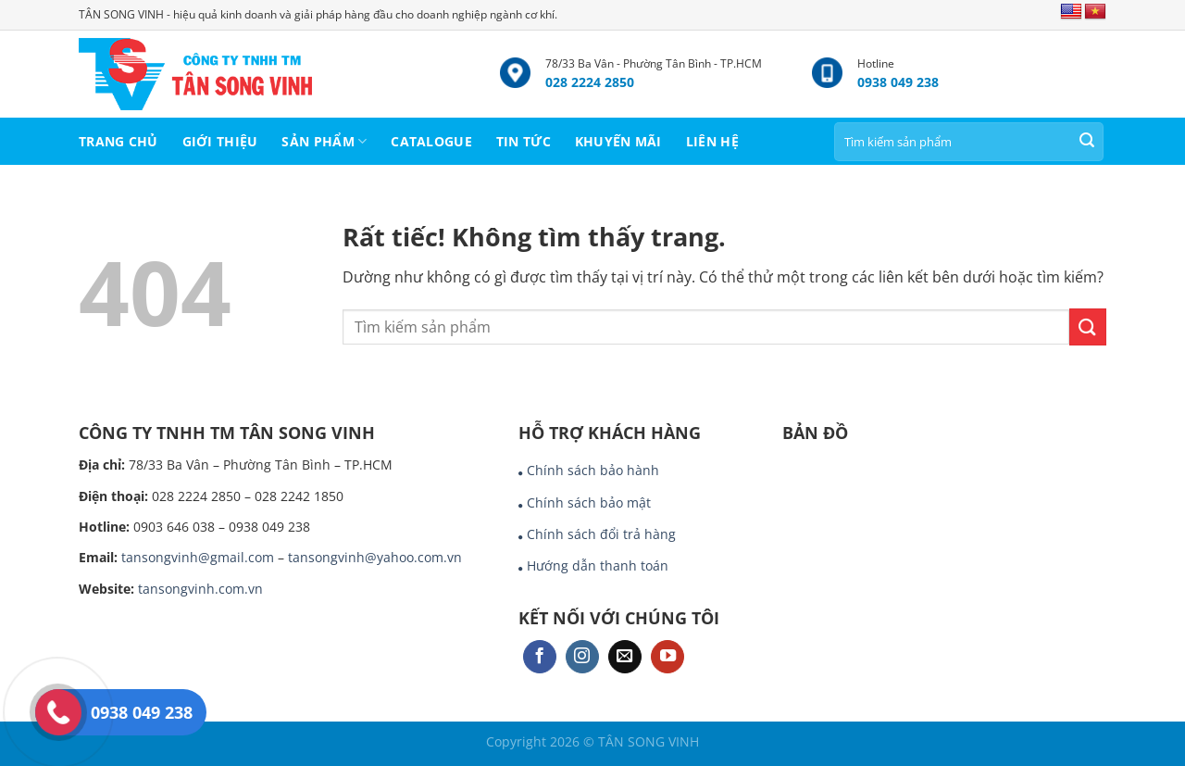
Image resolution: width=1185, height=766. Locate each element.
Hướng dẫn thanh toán (597, 565)
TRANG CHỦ (118, 141)
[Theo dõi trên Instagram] (582, 657)
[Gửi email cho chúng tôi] (625, 657)
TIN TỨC (523, 141)
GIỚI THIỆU (220, 141)
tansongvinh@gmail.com (197, 557)
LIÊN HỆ (712, 141)
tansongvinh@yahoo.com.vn (375, 557)
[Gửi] (1087, 141)
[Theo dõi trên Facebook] (539, 657)
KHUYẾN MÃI (618, 141)
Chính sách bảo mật (589, 502)
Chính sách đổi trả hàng (601, 534)
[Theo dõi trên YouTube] (667, 657)
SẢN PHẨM (324, 141)
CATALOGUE (431, 141)
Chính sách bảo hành (593, 470)
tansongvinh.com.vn (200, 588)
